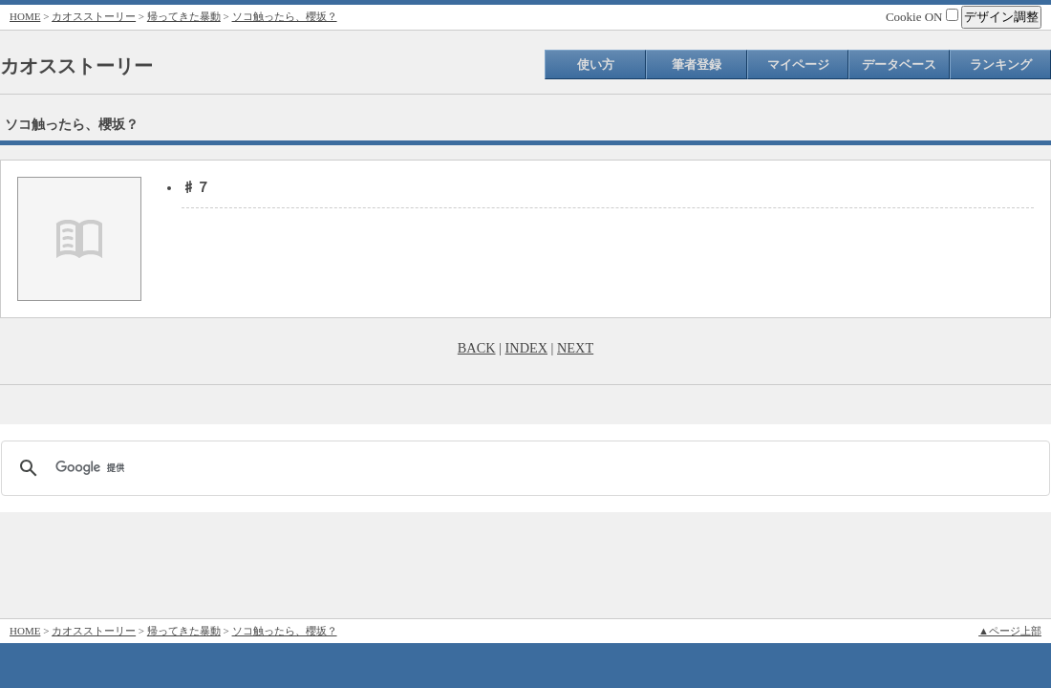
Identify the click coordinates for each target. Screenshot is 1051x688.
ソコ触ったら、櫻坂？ (284, 16)
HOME (25, 16)
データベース (899, 64)
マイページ (798, 64)
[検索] (522, 468)
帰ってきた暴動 (184, 16)
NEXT (575, 347)
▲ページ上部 (1009, 630)
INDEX (526, 347)
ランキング (1001, 64)
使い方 (595, 64)
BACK (477, 347)
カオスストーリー (94, 16)
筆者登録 (696, 64)
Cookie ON (922, 17)
